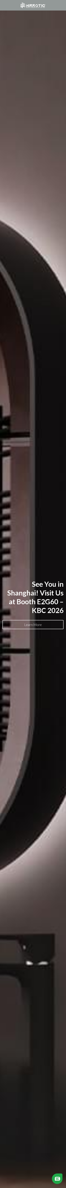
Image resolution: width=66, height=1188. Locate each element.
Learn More (33, 624)
